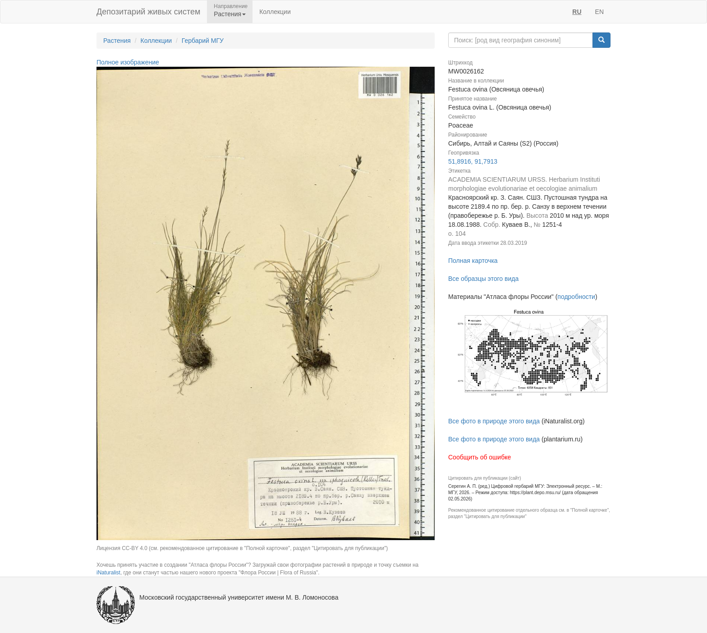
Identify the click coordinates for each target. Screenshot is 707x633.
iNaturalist (108, 572)
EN (599, 11)
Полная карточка (473, 260)
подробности (576, 296)
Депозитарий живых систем (148, 11)
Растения (117, 40)
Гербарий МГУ (203, 40)
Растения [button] (230, 14)
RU (576, 11)
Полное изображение (127, 62)
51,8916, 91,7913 (472, 161)
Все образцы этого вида (483, 278)
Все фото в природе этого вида (494, 421)
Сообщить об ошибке (479, 457)
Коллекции (275, 11)
